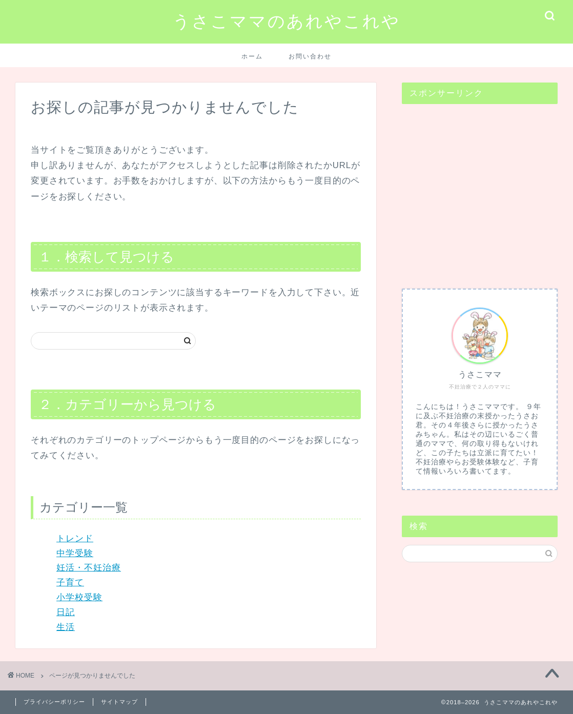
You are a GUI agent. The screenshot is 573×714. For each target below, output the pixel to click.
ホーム (252, 56)
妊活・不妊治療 (88, 568)
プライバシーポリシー (54, 702)
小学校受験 (79, 597)
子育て (70, 582)
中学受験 (74, 553)
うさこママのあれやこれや (286, 20)
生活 (65, 627)
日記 (65, 612)
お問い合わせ (310, 56)
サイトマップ (119, 702)
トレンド (74, 538)
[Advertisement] (480, 191)
